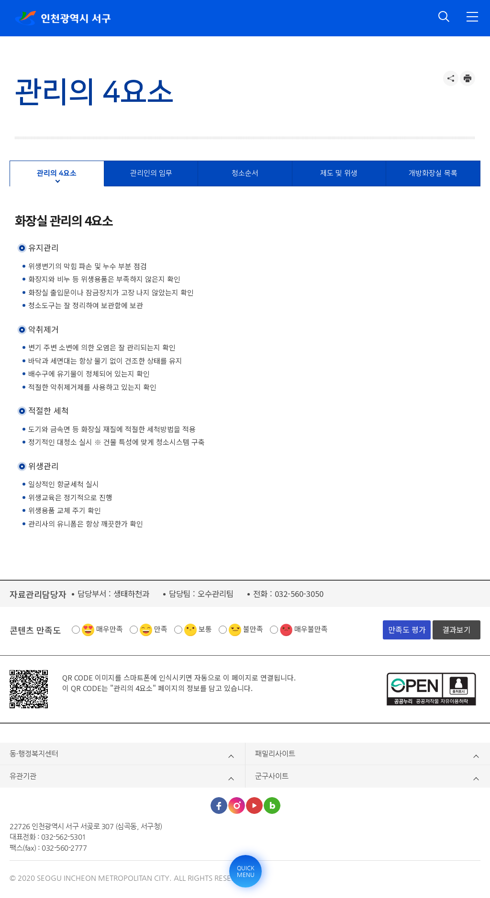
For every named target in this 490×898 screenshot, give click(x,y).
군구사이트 (272, 776)
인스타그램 (236, 805)
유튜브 (254, 805)
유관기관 (23, 776)
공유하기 (450, 78)
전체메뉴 (472, 17)
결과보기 (456, 629)
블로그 (272, 805)
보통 (205, 629)
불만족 (253, 629)
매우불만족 (311, 629)
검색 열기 (444, 17)
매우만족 (109, 629)
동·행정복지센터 (34, 753)
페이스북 (219, 805)
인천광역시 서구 (63, 18)
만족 (160, 629)
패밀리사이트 (275, 753)
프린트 (467, 78)
